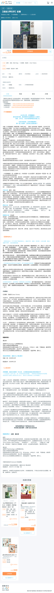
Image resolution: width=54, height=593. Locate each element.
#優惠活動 (9, 8)
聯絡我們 (49, 585)
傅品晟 (8, 559)
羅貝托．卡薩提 (10, 512)
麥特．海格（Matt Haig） (12, 62)
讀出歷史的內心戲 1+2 (10, 552)
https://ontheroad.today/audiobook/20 (23, 105)
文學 (3, 8)
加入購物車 (32, 529)
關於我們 (23, 585)
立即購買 (30, 51)
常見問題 (43, 585)
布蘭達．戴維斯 (29, 510)
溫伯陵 (8, 557)
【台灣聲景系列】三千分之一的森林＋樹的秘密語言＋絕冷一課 (9, 505)
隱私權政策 (36, 585)
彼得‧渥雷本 (12, 510)
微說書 (23, 500)
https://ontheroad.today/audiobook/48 (23, 103)
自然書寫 (12, 500)
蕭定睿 (12, 68)
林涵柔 (8, 68)
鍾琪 (17, 68)
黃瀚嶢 (12, 514)
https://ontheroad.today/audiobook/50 (22, 107)
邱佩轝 (8, 514)
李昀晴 (26, 517)
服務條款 (30, 585)
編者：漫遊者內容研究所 (30, 513)
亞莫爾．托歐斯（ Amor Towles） (28, 62)
